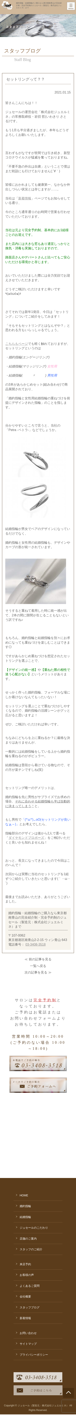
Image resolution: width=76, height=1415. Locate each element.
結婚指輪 (25, 1162)
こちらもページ (16, 343)
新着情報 (24, 198)
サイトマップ (28, 1288)
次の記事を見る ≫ (38, 972)
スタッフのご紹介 (31, 1194)
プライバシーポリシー (34, 1299)
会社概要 (25, 1241)
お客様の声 (27, 1220)
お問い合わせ (28, 1278)
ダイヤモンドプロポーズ (26, 837)
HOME (24, 1140)
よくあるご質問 (30, 1230)
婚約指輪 (25, 1151)
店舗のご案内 (28, 1183)
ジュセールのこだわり (34, 1172)
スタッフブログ (30, 1252)
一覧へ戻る (38, 966)
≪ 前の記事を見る (38, 959)
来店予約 (25, 1209)
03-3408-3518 (35, 944)
